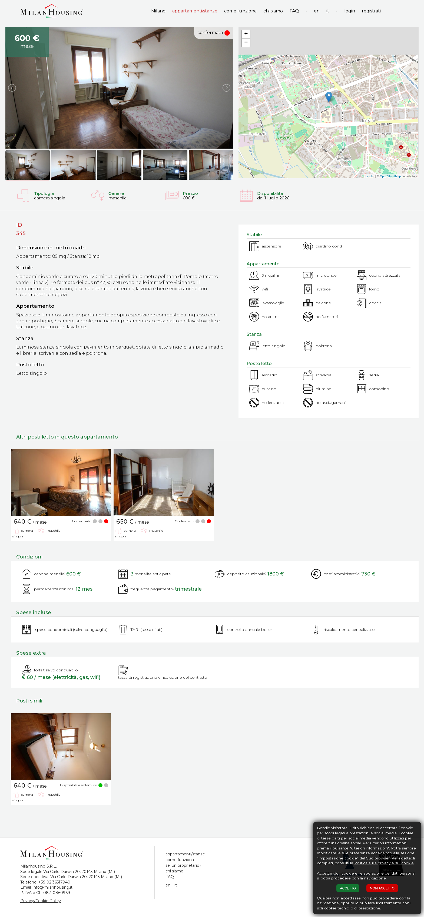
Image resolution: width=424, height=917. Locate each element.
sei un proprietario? (183, 865)
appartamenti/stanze (194, 11)
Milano (158, 11)
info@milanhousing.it (52, 887)
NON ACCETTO (382, 888)
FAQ (294, 11)
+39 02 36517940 (54, 882)
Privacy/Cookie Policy (40, 900)
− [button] (246, 43)
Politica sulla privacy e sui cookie (384, 863)
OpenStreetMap (390, 176)
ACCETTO (348, 888)
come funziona (240, 11)
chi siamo (273, 11)
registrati (371, 11)
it (327, 11)
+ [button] (246, 34)
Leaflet (370, 176)
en (317, 11)
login (349, 11)
